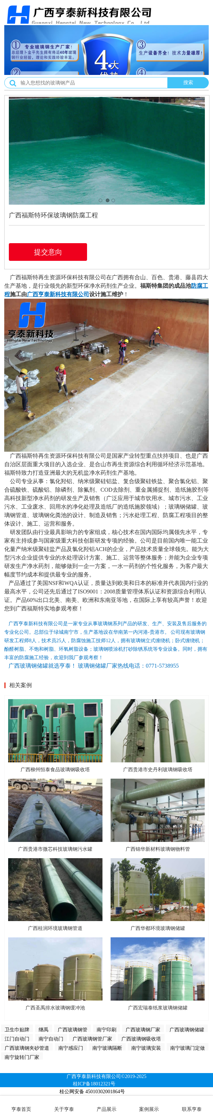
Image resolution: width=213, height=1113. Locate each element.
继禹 (43, 1029)
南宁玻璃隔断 (107, 1048)
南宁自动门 (51, 1039)
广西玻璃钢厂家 (143, 1029)
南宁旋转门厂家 (22, 1057)
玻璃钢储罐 (182, 507)
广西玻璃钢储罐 (186, 1029)
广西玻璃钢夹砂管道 (27, 1048)
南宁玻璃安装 (146, 1048)
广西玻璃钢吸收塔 (141, 1039)
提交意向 (48, 252)
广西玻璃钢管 (72, 1029)
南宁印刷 (106, 1029)
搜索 (188, 82)
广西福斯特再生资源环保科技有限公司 (58, 277)
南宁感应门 (70, 1048)
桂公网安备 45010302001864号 (92, 1091)
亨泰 (44, 294)
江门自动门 (17, 1039)
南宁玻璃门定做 (187, 1048)
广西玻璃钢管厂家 (92, 1039)
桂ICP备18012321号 (94, 1083)
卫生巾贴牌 (17, 1029)
